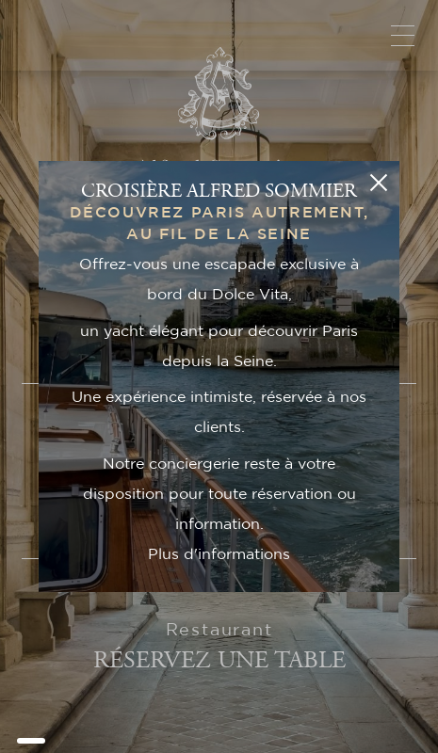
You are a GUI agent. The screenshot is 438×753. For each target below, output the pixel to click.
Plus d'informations (219, 554)
